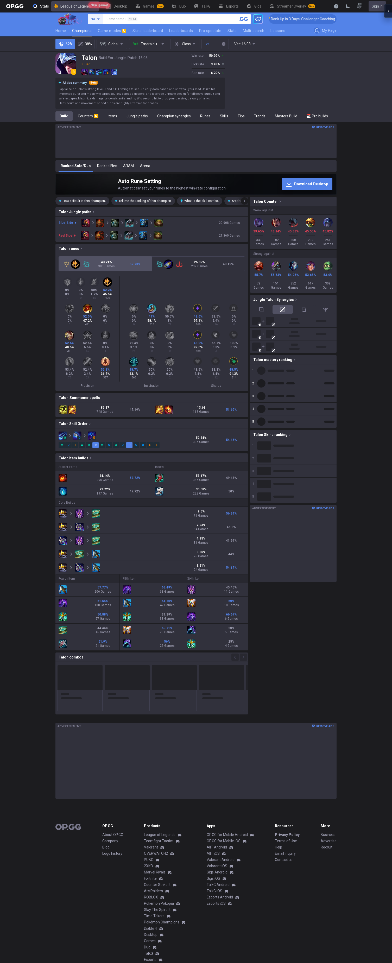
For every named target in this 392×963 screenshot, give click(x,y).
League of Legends (75, 6)
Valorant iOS (217, 804)
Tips (241, 116)
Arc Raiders (153, 829)
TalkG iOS (214, 829)
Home (60, 30)
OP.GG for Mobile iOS (224, 779)
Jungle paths (137, 116)
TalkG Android (218, 823)
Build (64, 116)
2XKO (148, 804)
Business (328, 773)
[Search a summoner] (243, 19)
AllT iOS (213, 791)
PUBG (148, 798)
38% (85, 44)
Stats (232, 30)
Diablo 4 (150, 866)
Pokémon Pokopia (159, 841)
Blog (106, 785)
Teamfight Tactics (159, 779)
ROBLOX (151, 835)
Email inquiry (285, 791)
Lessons (277, 30)
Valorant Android (221, 798)
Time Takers (154, 854)
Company (110, 779)
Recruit (326, 785)
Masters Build (286, 116)
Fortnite (150, 816)
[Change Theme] (348, 6)
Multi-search (253, 30)
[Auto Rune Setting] (196, 184)
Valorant (151, 785)
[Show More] (336, 6)
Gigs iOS (213, 816)
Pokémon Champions (161, 860)
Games (150, 879)
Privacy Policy (287, 773)
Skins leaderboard (147, 30)
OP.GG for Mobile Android (227, 773)
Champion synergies (174, 116)
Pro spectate (210, 30)
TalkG (148, 891)
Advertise (329, 779)
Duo (147, 885)
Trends (259, 116)
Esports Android (220, 835)
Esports (150, 898)
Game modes (112, 30)
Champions (82, 30)
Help (278, 785)
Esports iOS (216, 841)
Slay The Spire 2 (157, 848)
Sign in (377, 6)
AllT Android (217, 785)
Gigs (147, 904)
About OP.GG (112, 773)
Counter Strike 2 (157, 823)
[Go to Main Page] (15, 6)
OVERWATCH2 (156, 791)
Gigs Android (217, 810)
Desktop (150, 873)
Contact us (284, 798)
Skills (224, 116)
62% (65, 44)
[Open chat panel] (388, 481)
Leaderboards (181, 30)
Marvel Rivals (155, 810)
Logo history (112, 791)
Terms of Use (286, 779)
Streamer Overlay (158, 910)
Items (112, 116)
